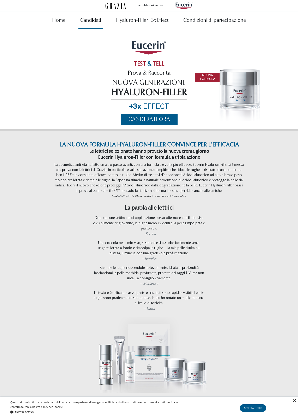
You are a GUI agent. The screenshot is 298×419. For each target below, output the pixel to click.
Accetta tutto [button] (253, 407)
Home (58, 21)
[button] (100, 412)
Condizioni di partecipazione (214, 21)
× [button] (294, 400)
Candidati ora (149, 120)
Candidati (90, 21)
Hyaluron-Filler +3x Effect (142, 21)
